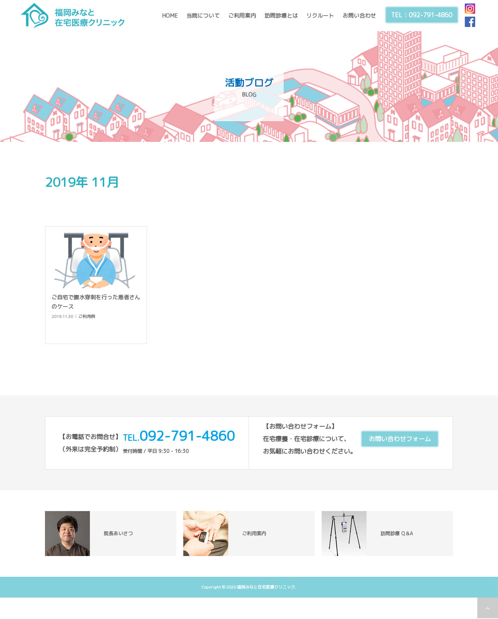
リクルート (320, 15)
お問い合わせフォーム (400, 439)
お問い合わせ (359, 15)
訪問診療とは (281, 15)
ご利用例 (87, 316)
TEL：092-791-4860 (421, 15)
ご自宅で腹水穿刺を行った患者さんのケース (96, 301)
